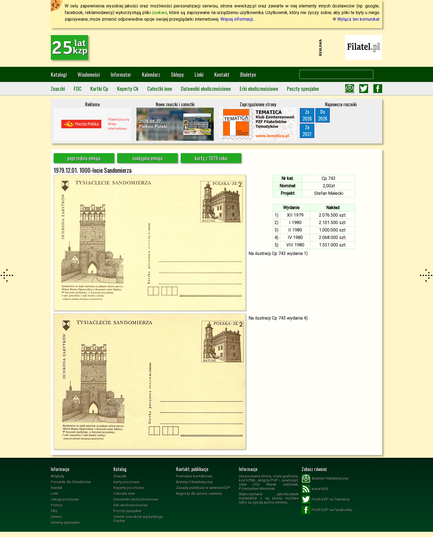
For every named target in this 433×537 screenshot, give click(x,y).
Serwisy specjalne (65, 522)
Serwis (56, 517)
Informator (121, 74)
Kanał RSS (315, 489)
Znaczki (58, 88)
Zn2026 (307, 115)
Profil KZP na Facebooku (327, 510)
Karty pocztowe (126, 482)
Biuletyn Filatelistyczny (194, 482)
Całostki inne (159, 88)
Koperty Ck (127, 88)
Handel (56, 488)
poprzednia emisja (84, 158)
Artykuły (57, 476)
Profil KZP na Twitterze (326, 499)
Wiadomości (89, 74)
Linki (199, 74)
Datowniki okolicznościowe (206, 88)
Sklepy (177, 74)
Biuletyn (248, 74)
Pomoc (57, 505)
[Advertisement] (216, 47)
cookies (159, 12)
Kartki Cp (99, 88)
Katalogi (59, 74)
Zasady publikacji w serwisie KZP (203, 488)
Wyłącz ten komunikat (356, 19)
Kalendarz (151, 74)
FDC (77, 88)
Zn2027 (307, 130)
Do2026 (322, 115)
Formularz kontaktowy (194, 476)
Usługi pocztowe (65, 499)
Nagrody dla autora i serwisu (199, 493)
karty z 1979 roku (211, 158)
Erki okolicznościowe (259, 88)
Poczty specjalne (303, 88)
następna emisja (148, 158)
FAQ (54, 511)
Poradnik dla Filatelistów (71, 482)
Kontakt (221, 74)
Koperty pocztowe (128, 488)
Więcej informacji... (237, 19)
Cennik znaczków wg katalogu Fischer (138, 519)
